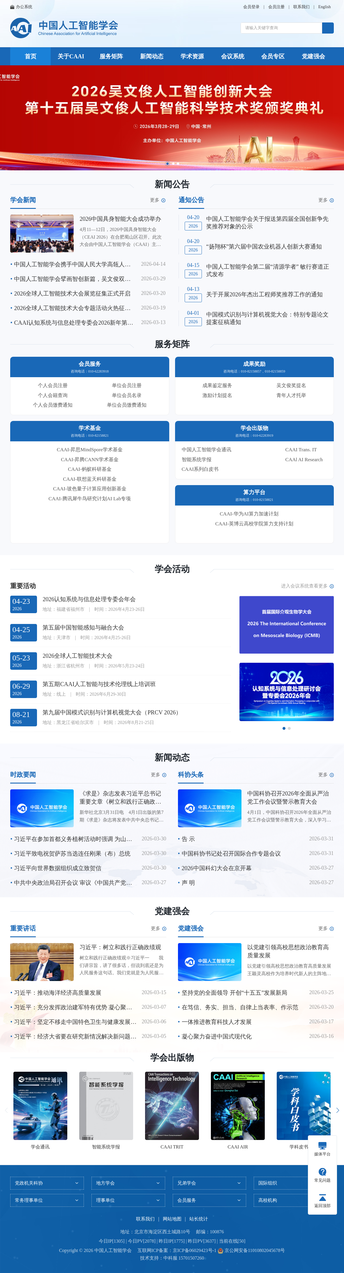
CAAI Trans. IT (301, 449)
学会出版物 (172, 1057)
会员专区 (273, 56)
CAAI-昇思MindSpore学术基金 (90, 449)
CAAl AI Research (304, 459)
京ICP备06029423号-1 (194, 1250)
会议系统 (232, 56)
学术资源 (192, 56)
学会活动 (172, 569)
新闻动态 (151, 56)
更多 (157, 200)
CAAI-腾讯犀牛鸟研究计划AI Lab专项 (90, 498)
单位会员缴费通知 (127, 405)
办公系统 (21, 7)
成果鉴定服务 (217, 385)
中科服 (170, 1257)
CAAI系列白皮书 (200, 469)
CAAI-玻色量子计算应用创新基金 (89, 489)
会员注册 (276, 7)
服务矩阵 (111, 56)
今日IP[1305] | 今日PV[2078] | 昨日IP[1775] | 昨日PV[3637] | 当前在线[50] (172, 1241)
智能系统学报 (196, 459)
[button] (167, 163)
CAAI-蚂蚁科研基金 (89, 469)
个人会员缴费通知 (53, 405)
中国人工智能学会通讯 (206, 449)
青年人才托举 (291, 395)
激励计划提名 (217, 395)
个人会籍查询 (53, 395)
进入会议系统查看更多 (307, 585)
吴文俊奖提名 (291, 385)
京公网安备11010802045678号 (254, 1250)
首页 (30, 56)
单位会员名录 (127, 395)
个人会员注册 (53, 385)
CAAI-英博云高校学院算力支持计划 (254, 524)
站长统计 (198, 1218)
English (324, 7)
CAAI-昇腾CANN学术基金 (89, 459)
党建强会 (313, 56)
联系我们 (301, 7)
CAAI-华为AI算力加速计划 (249, 514)
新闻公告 (172, 184)
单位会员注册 (127, 385)
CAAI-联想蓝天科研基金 (89, 479)
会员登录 (251, 7)
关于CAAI (71, 56)
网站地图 (172, 1218)
